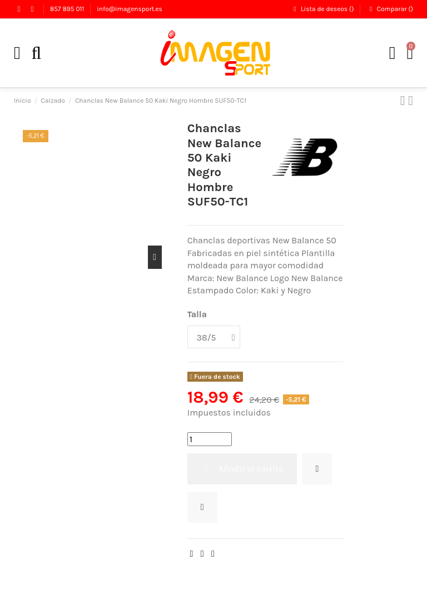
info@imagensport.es (129, 9)
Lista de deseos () (323, 9)
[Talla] (214, 337)
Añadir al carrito (242, 468)
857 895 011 (68, 9)
